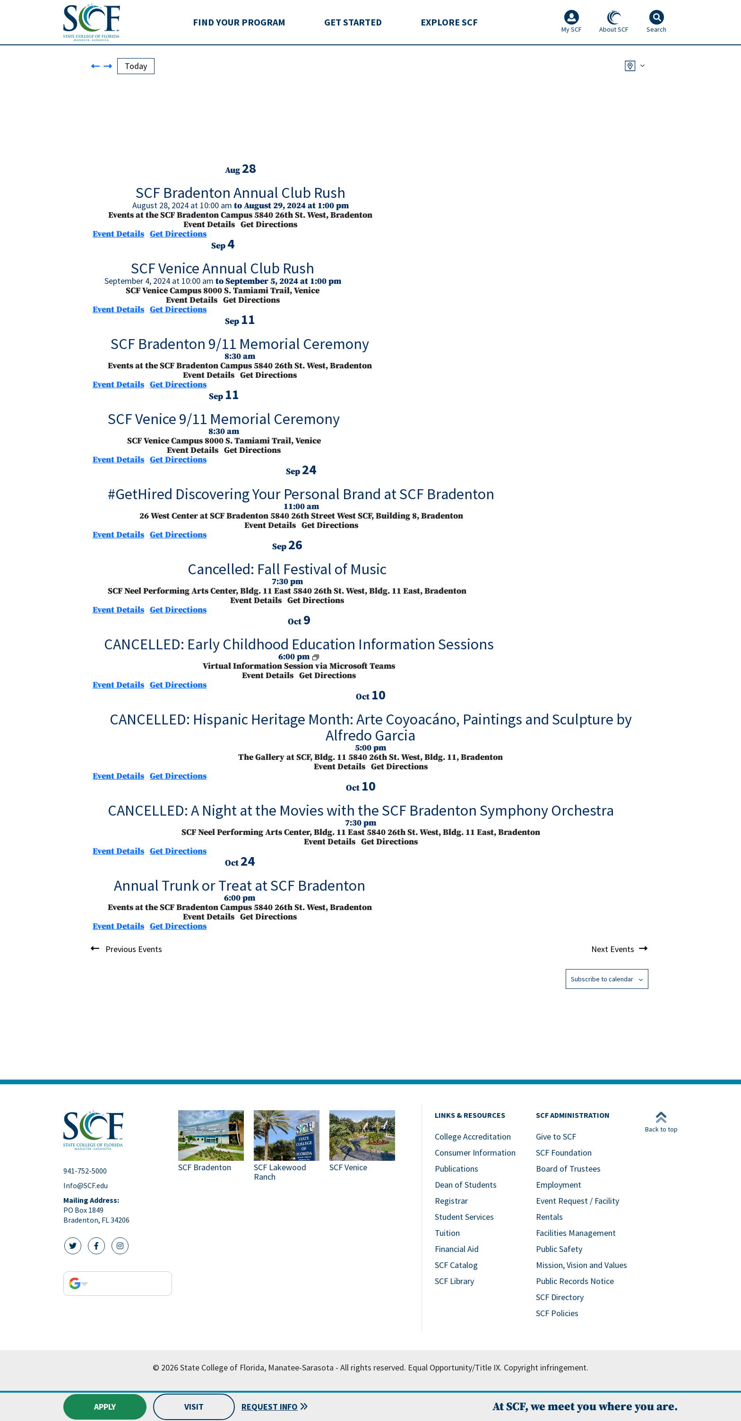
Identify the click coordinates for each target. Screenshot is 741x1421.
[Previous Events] (95, 65)
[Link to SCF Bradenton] (212, 1146)
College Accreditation (473, 1136)
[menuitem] (239, 22)
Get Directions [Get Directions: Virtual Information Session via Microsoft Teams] (178, 685)
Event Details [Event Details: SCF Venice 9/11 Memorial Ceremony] (118, 459)
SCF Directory (560, 1297)
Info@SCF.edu (85, 1185)
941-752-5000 (85, 1170)
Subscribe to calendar (602, 979)
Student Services (464, 1216)
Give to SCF (556, 1136)
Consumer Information (475, 1152)
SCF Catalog (456, 1264)
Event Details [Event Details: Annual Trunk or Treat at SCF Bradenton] (118, 926)
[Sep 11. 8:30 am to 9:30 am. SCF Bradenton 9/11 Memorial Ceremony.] (240, 347)
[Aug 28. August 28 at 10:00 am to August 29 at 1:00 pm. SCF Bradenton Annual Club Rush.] (240, 196)
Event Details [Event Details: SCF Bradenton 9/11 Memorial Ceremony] (118, 384)
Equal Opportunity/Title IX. (455, 1367)
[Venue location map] (163, 125)
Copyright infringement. (546, 1367)
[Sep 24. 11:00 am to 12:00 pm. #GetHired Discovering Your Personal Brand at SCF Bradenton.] (301, 497)
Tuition (447, 1232)
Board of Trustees (568, 1168)
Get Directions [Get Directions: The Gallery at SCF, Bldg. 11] (178, 776)
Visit (194, 1406)
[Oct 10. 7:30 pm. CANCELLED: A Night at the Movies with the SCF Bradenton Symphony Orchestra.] (361, 814)
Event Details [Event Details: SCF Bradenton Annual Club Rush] (118, 234)
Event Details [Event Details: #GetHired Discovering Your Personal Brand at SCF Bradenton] (118, 534)
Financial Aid (457, 1248)
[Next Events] (107, 65)
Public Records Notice (575, 1281)
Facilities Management (576, 1232)
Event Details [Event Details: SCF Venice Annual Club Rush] (118, 309)
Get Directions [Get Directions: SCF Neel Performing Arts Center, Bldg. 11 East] (178, 609)
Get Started (353, 22)
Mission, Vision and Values (581, 1264)
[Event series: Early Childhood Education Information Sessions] (315, 656)
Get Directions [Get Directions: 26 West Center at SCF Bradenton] (178, 534)
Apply (105, 1406)
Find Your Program (239, 22)
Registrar (451, 1200)
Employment (558, 1184)
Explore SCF (449, 22)
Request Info (269, 1406)
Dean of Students (466, 1184)
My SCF (571, 22)
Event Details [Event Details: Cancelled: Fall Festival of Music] (118, 609)
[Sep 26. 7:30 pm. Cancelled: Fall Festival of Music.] (287, 572)
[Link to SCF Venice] (363, 1146)
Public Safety (559, 1248)
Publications (456, 1168)
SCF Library (454, 1281)
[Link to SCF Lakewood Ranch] (288, 1146)
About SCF (614, 22)
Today (136, 65)
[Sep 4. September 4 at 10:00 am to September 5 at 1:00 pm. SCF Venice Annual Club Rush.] (223, 272)
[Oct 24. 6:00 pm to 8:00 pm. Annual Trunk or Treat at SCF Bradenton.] (240, 889)
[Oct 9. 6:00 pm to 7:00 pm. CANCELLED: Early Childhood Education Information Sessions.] (299, 648)
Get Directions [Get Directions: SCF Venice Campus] (178, 309)
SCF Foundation (564, 1152)
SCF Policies (557, 1313)
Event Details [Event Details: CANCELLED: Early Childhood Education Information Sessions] (118, 685)
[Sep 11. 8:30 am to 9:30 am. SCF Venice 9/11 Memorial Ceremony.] (224, 422)
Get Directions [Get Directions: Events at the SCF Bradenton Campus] (178, 234)
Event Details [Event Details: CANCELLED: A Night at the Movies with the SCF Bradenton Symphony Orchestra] (118, 851)
